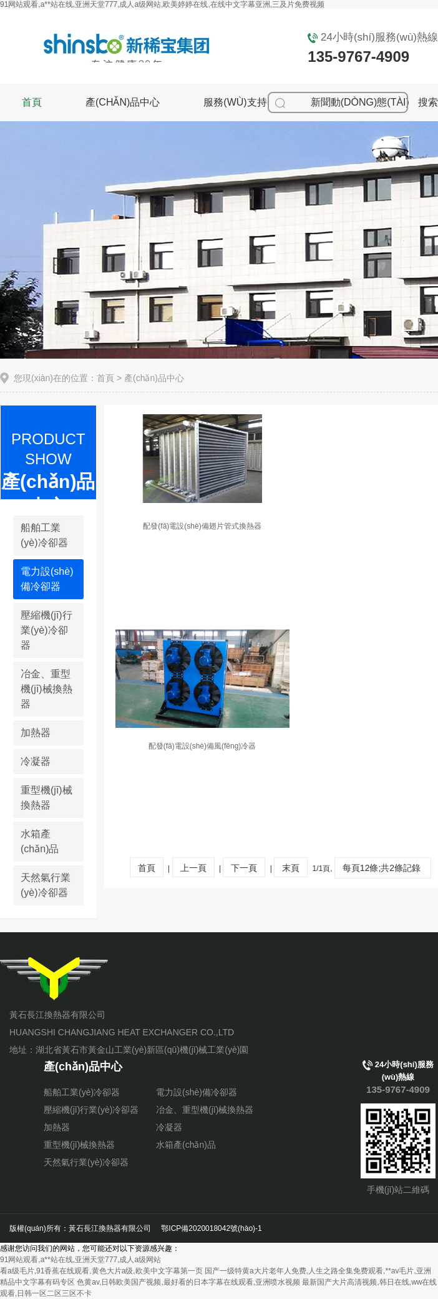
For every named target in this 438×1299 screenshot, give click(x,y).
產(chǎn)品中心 (122, 102)
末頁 (290, 868)
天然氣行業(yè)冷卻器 (46, 885)
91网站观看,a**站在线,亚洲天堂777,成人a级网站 (80, 1259)
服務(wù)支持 (234, 102)
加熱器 (36, 732)
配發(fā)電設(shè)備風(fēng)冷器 (202, 746)
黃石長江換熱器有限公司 (55, 978)
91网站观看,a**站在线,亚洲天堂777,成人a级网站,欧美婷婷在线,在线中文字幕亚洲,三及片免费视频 (162, 4)
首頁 (32, 102)
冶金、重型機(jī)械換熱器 (46, 689)
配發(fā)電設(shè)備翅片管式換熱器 (202, 526)
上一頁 (193, 868)
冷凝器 (36, 761)
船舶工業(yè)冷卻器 (44, 535)
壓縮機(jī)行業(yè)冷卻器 (46, 630)
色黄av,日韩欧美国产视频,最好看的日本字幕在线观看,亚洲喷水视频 (188, 1282)
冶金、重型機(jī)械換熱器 (204, 1110)
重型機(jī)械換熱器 (46, 797)
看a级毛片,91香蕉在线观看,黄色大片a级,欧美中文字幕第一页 (101, 1271)
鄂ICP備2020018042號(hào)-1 (211, 1228)
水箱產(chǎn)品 (40, 841)
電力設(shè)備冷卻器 (47, 579)
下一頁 (244, 868)
